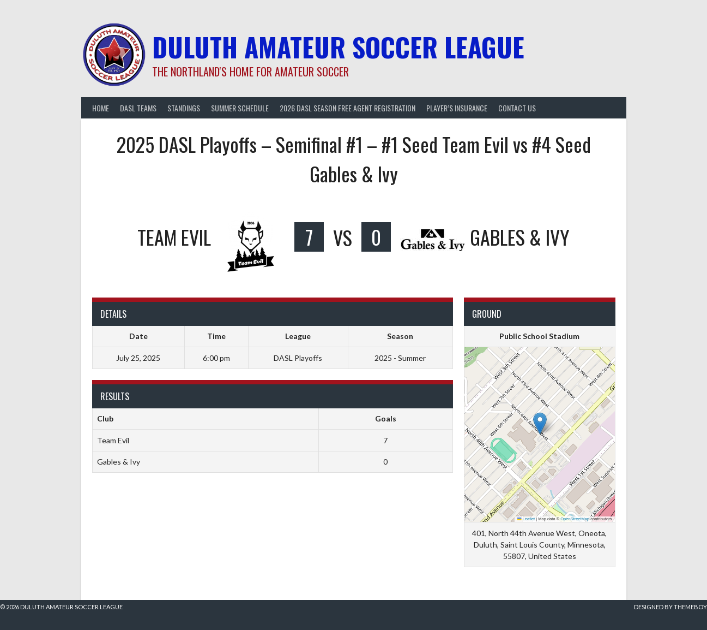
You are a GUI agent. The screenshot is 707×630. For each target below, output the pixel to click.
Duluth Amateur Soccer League (338, 46)
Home (100, 108)
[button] (540, 423)
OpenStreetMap (574, 518)
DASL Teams (138, 108)
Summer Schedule (240, 108)
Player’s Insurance (456, 108)
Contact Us (517, 108)
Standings (183, 108)
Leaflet (526, 518)
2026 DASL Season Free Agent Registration (347, 108)
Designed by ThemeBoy (670, 606)
